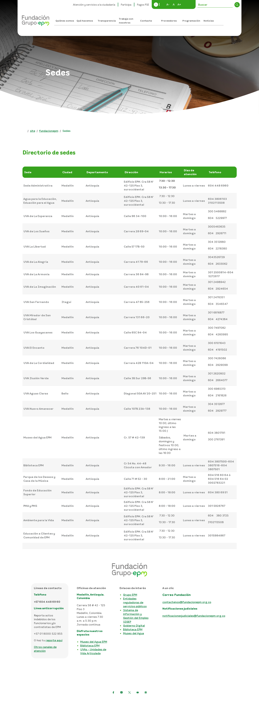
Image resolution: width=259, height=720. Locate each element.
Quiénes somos (64, 20)
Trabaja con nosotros (126, 20)
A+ (179, 4)
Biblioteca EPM (90, 645)
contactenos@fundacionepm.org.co (186, 602)
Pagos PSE (143, 4)
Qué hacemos (85, 20)
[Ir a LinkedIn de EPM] (146, 692)
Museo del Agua (133, 633)
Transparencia (107, 20)
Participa (126, 4)
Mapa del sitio (165, 701)
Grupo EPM (130, 594)
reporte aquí (54, 640)
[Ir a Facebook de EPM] (113, 692)
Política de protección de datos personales (77, 701)
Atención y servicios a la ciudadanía (94, 4)
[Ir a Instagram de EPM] (121, 692)
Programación (191, 20)
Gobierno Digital (134, 625)
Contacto (146, 20)
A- (167, 4)
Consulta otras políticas (194, 701)
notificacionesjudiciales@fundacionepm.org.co (193, 615)
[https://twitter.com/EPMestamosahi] (129, 692)
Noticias (209, 20)
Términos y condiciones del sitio (131, 701)
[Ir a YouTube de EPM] (138, 692)
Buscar (237, 4)
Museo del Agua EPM (93, 641)
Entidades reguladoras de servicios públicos (135, 602)
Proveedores (169, 20)
